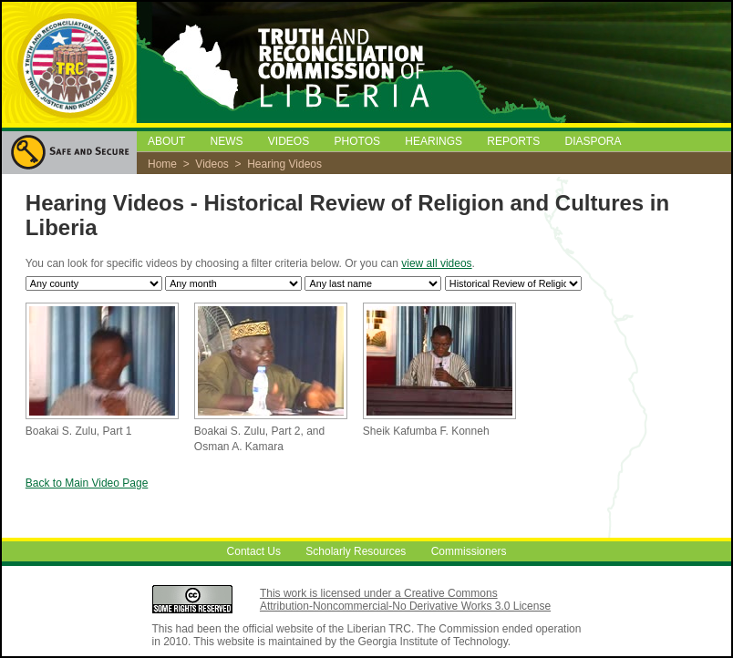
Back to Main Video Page (87, 483)
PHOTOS (357, 141)
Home (162, 164)
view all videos (436, 263)
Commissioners (469, 551)
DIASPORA (593, 141)
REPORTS (513, 141)
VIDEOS (288, 141)
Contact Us (254, 551)
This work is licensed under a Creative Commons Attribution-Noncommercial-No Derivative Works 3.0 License (405, 599)
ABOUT (166, 141)
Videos (211, 164)
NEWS (226, 141)
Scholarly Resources (355, 551)
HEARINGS (433, 141)
